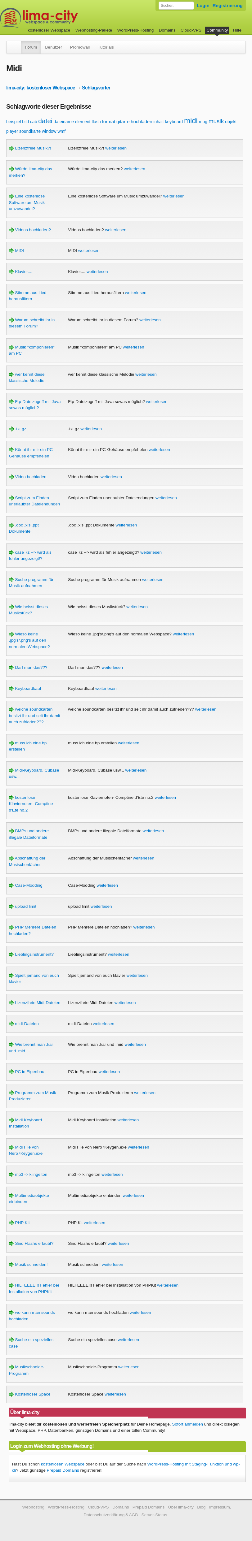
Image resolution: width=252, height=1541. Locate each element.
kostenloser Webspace (49, 30)
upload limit (23, 906)
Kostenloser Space (30, 1394)
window (49, 131)
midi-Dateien (24, 1023)
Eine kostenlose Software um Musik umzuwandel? (27, 202)
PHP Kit (19, 1222)
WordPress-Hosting (135, 30)
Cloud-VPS (191, 30)
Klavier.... (21, 271)
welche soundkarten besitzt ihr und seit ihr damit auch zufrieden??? (34, 715)
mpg (203, 121)
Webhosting (33, 1507)
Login (203, 5)
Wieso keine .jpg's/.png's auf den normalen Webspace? (29, 640)
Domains (167, 30)
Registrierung (228, 5)
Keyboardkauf (25, 688)
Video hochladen (28, 476)
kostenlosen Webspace (62, 1464)
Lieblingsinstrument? (31, 954)
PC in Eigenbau (26, 1071)
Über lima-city (181, 1507)
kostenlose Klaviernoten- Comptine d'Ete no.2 (31, 803)
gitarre (123, 121)
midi (191, 120)
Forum (31, 47)
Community (217, 30)
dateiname (64, 121)
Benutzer (53, 47)
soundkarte (30, 131)
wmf (61, 131)
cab (33, 121)
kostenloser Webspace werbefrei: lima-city (62, 18)
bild (25, 121)
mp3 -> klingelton (28, 1174)
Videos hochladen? (30, 229)
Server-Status (154, 1515)
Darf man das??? (28, 667)
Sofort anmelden (187, 1424)
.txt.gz (17, 428)
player (12, 131)
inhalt (158, 121)
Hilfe (237, 30)
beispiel (13, 121)
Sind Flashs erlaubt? (31, 1243)
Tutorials (106, 47)
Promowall (80, 47)
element (83, 121)
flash (96, 121)
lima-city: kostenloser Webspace (40, 87)
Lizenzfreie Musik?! (30, 148)
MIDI (16, 250)
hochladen (141, 121)
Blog (201, 1507)
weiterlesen (116, 148)
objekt (230, 121)
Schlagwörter (96, 87)
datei (45, 120)
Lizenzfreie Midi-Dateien (35, 1002)
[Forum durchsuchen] (176, 6)
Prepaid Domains (63, 1470)
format (108, 121)
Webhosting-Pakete (93, 30)
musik (216, 121)
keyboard (174, 121)
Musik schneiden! (28, 1264)
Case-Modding (26, 885)
